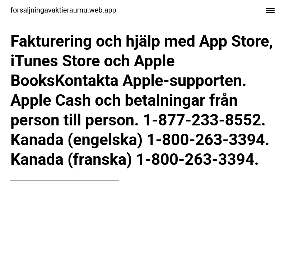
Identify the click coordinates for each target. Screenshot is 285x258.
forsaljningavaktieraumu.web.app (63, 10)
